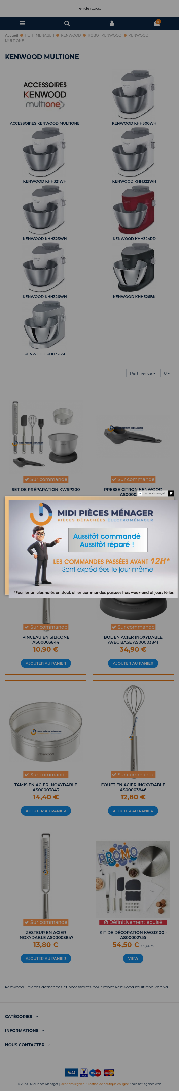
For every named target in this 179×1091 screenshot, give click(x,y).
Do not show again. (155, 493)
